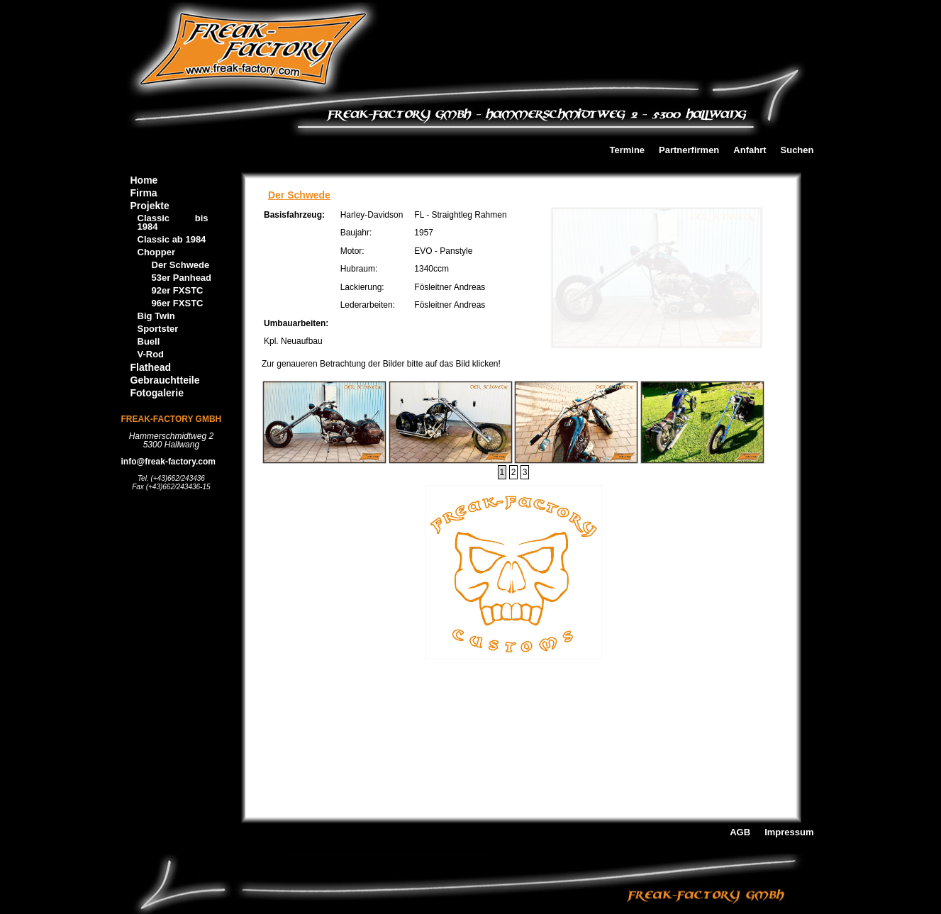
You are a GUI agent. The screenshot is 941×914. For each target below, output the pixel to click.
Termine (627, 150)
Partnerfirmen (689, 150)
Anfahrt (749, 150)
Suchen (797, 150)
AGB (740, 832)
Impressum (788, 832)
